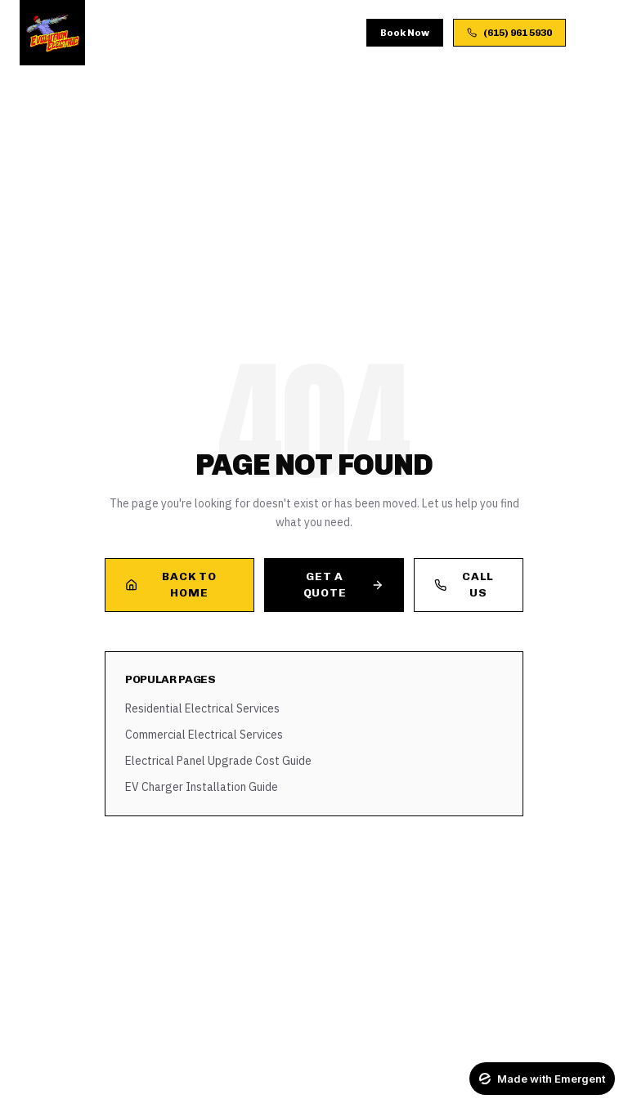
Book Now (404, 32)
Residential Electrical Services (202, 708)
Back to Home (170, 585)
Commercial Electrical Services (204, 734)
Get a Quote (343, 585)
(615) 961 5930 (509, 32)
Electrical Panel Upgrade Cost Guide (218, 760)
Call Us (464, 585)
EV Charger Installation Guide (201, 787)
